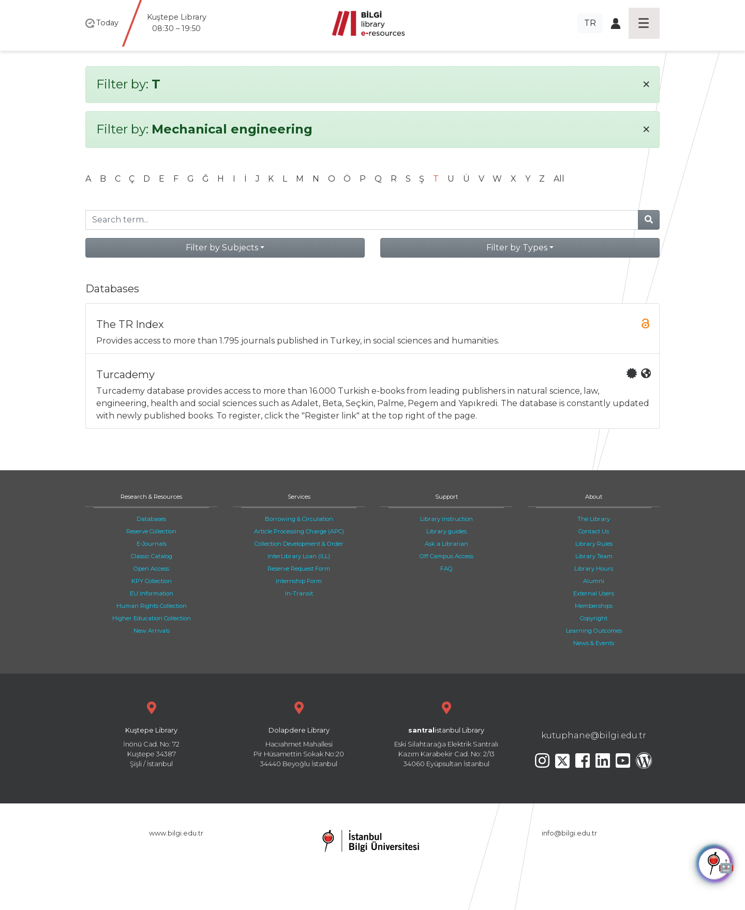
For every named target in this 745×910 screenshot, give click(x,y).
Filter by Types (516, 247)
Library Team (594, 556)
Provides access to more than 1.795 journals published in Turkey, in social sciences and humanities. (373, 332)
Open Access (151, 568)
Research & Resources (151, 496)
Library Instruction (446, 519)
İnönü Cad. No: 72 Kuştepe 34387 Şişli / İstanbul (151, 733)
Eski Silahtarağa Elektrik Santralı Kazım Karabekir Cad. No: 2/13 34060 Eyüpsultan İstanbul (446, 733)
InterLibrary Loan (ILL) (298, 556)
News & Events (593, 643)
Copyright (593, 618)
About (593, 496)
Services (299, 496)
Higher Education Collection (151, 618)
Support (446, 496)
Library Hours (593, 568)
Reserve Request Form (298, 568)
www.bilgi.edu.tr (176, 833)
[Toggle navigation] (644, 23)
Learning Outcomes (594, 630)
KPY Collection (151, 581)
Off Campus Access (446, 556)
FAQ (446, 568)
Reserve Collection (151, 531)
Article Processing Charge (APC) (299, 531)
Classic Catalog (151, 556)
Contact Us (593, 531)
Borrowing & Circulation (299, 519)
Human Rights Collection (151, 605)
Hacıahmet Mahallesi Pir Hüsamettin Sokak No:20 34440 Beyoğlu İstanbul (299, 733)
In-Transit (299, 593)
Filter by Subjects (222, 247)
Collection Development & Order (299, 543)
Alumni (593, 581)
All (559, 179)
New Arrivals (151, 630)
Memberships (594, 605)
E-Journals (152, 543)
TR (590, 23)
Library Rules (594, 543)
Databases (151, 519)
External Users (593, 593)
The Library (593, 519)
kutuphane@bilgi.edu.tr (593, 735)
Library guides (446, 531)
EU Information (151, 593)
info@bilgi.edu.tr (569, 833)
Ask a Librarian (446, 543)
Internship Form (299, 581)
